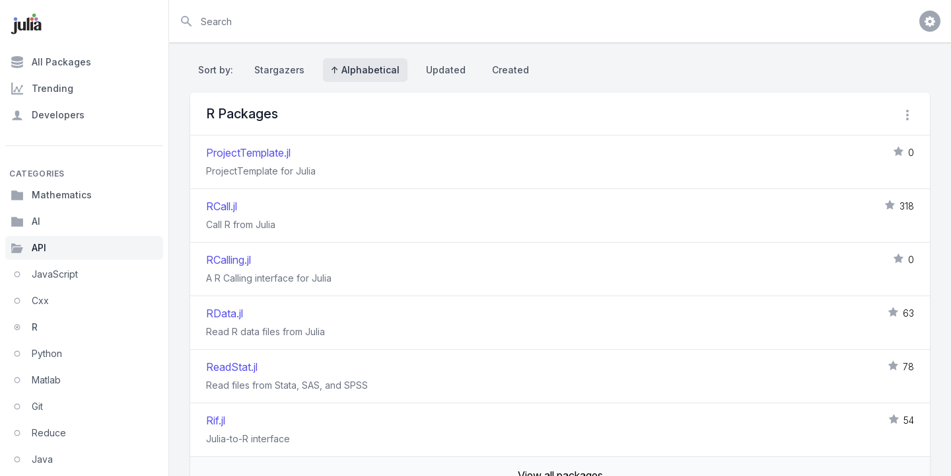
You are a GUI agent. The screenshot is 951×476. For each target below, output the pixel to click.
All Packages (51, 62)
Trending (42, 88)
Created (510, 69)
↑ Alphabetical (365, 69)
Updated (446, 69)
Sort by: (218, 69)
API (28, 248)
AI (25, 221)
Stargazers (279, 69)
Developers (48, 115)
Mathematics (51, 195)
